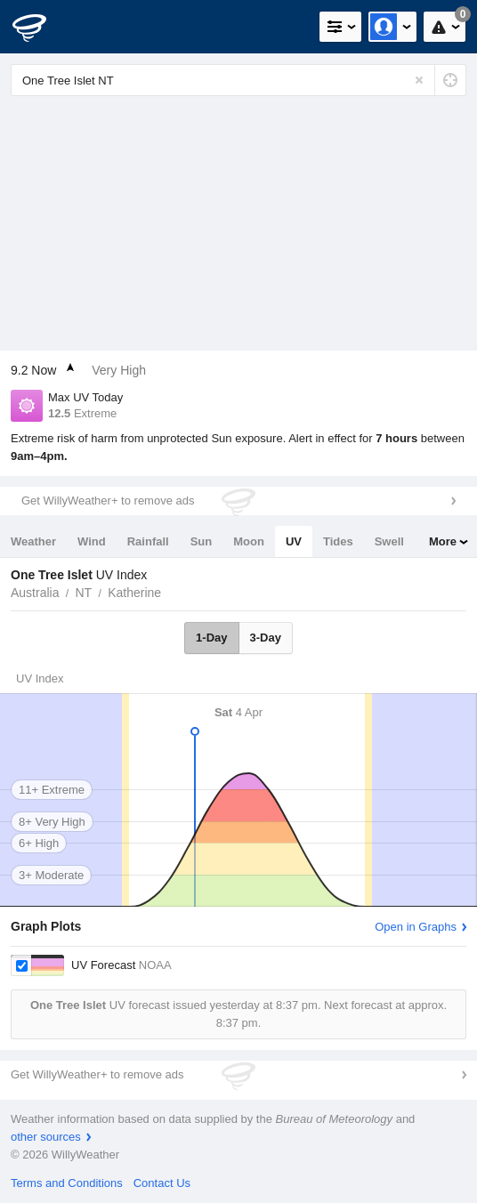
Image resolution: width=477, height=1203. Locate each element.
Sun (201, 541)
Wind (91, 541)
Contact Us (161, 1183)
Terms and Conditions (67, 1183)
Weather (33, 541)
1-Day (211, 637)
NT (83, 592)
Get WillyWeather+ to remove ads (107, 500)
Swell (389, 541)
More (443, 541)
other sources (46, 1136)
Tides (338, 541)
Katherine (134, 592)
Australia (35, 592)
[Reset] (419, 80)
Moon (248, 541)
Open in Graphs (416, 926)
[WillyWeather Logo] (40, 26)
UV (294, 541)
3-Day (265, 637)
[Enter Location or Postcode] (238, 80)
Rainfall (148, 541)
